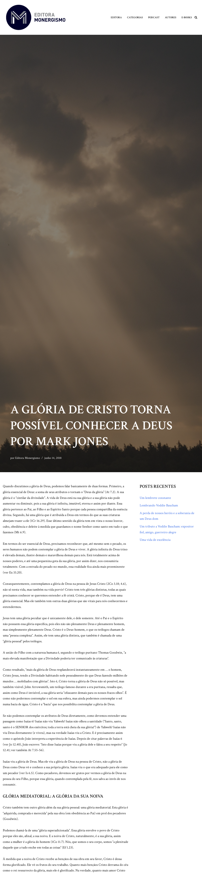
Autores (170, 17)
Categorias (135, 17)
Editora (116, 17)
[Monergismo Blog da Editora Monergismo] (36, 17)
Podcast (154, 17)
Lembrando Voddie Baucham (159, 505)
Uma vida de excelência (155, 540)
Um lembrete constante (155, 498)
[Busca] (195, 17)
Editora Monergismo (27, 458)
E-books (187, 17)
